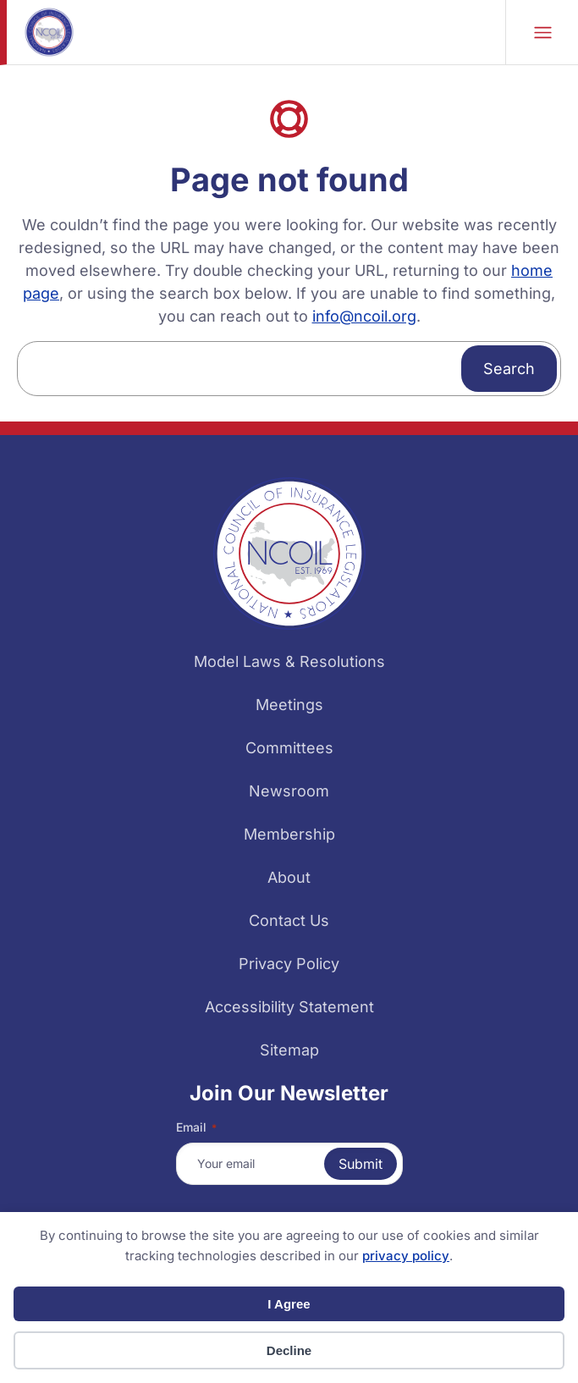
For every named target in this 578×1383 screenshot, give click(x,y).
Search (509, 368)
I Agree (288, 1304)
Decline (289, 1350)
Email (196, 1127)
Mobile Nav (542, 32)
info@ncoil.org (364, 316)
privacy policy (405, 1256)
